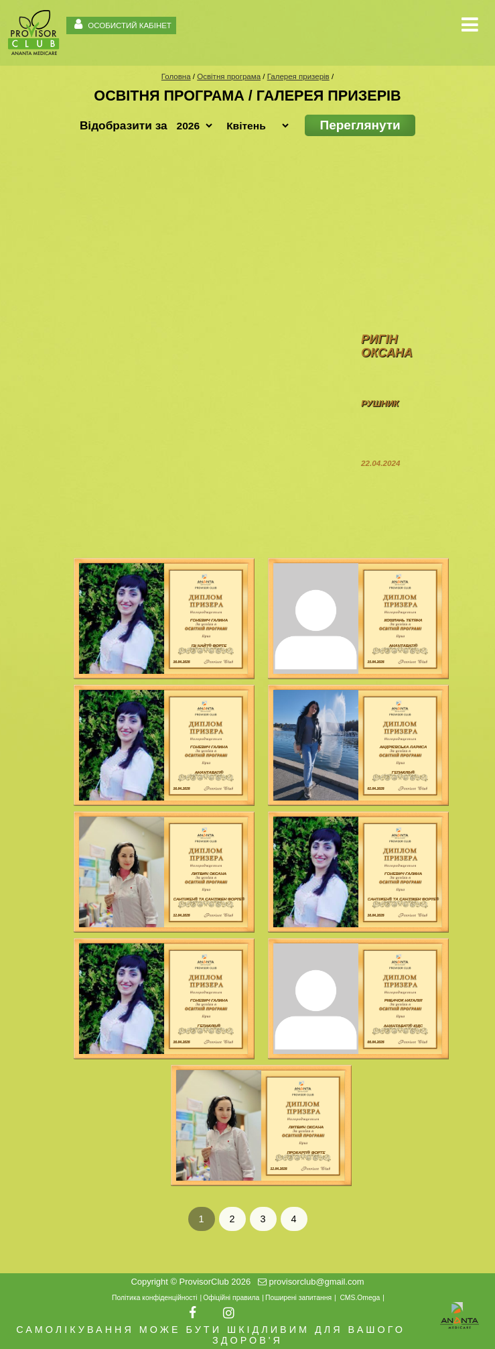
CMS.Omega (360, 1297)
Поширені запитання (298, 1297)
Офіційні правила (231, 1297)
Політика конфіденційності (154, 1297)
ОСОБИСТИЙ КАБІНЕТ (121, 24)
